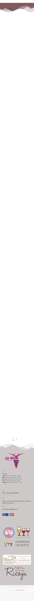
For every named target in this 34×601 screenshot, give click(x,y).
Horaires (4, 474)
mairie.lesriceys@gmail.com (10, 509)
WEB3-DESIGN (20, 590)
